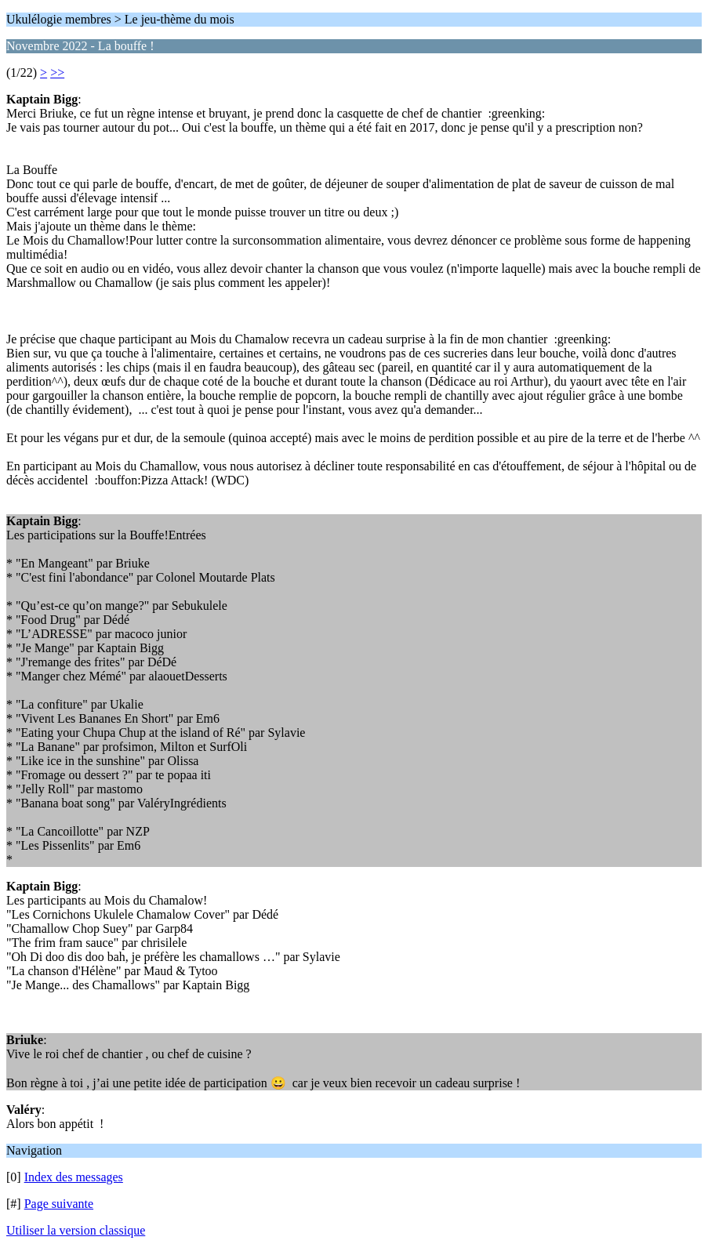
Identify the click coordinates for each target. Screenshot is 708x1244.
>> (57, 72)
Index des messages (73, 1177)
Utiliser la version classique (75, 1230)
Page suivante (58, 1203)
